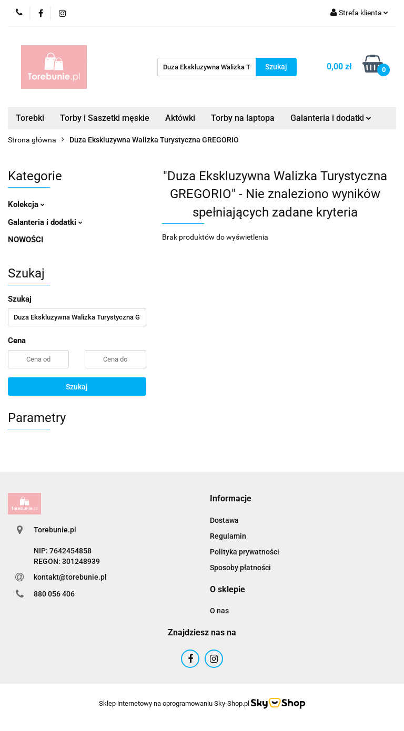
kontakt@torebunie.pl (70, 577)
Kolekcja (26, 204)
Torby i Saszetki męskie (104, 118)
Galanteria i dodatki (330, 118)
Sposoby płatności (240, 567)
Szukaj (77, 387)
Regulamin (228, 536)
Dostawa (224, 520)
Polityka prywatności (244, 552)
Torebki (30, 118)
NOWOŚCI (25, 239)
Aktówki (180, 118)
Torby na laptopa (243, 118)
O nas (219, 610)
